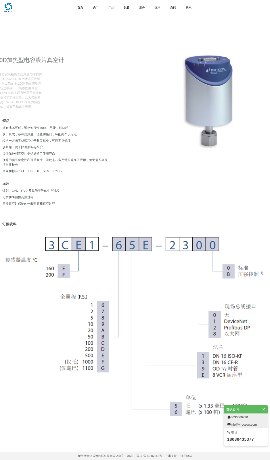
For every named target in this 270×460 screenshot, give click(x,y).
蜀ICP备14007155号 (149, 455)
